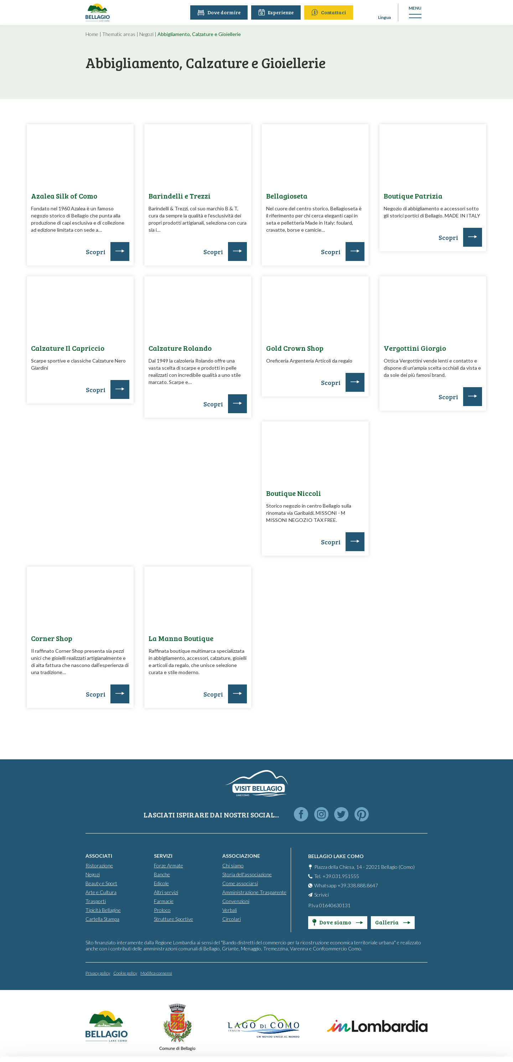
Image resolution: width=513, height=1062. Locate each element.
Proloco (162, 910)
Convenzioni (235, 901)
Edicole (161, 883)
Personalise (454, 993)
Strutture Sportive (173, 919)
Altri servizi (166, 892)
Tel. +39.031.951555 (336, 876)
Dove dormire (219, 12)
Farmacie (163, 901)
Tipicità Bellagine (103, 910)
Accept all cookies (453, 970)
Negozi (146, 34)
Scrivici (321, 895)
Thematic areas (118, 34)
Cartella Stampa (102, 919)
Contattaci (329, 12)
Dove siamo (337, 922)
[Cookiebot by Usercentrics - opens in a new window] (46, 1048)
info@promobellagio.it (194, 1003)
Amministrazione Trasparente (254, 892)
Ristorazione (99, 865)
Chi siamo (233, 865)
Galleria (392, 922)
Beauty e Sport (101, 883)
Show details (109, 1048)
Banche (162, 874)
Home (92, 34)
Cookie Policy (141, 1028)
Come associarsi (240, 883)
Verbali (229, 910)
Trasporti (96, 901)
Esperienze (276, 12)
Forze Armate (168, 865)
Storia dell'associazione (247, 874)
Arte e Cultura (101, 892)
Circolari (231, 919)
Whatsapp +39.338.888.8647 (346, 885)
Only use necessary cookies (453, 1017)
